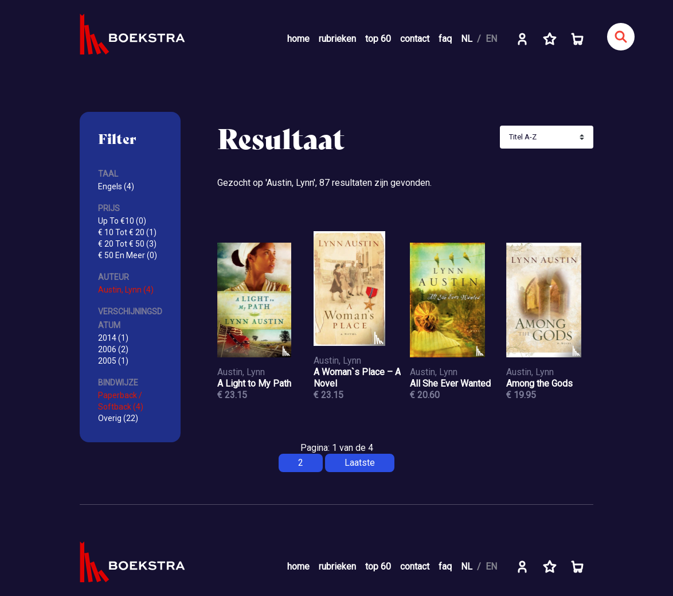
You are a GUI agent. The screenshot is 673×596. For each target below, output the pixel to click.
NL (466, 38)
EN (491, 38)
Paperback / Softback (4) (120, 401)
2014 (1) (113, 337)
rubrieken (337, 38)
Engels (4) (116, 186)
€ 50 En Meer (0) (127, 255)
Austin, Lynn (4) (126, 289)
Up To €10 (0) (122, 220)
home (298, 38)
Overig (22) (118, 418)
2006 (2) (113, 349)
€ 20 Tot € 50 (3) (127, 243)
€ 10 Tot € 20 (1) (127, 232)
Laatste (360, 462)
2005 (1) (113, 360)
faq (445, 38)
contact (414, 38)
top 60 (378, 38)
